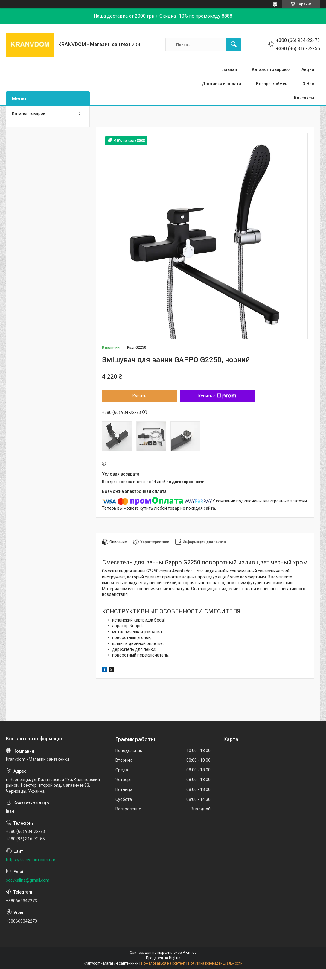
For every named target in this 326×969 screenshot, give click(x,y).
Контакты (304, 97)
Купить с (217, 396)
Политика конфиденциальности (215, 963)
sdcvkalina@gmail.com (27, 880)
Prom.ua (189, 952)
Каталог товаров (269, 69)
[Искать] (233, 44)
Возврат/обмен (271, 83)
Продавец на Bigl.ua (163, 958)
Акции (307, 69)
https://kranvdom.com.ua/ (31, 859)
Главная (228, 69)
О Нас (308, 83)
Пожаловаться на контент (163, 963)
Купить (139, 396)
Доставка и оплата (221, 83)
